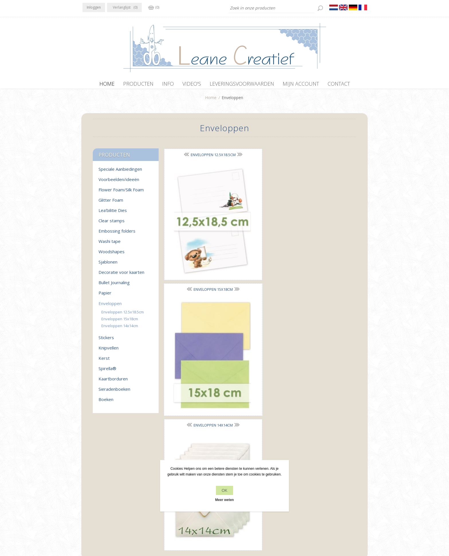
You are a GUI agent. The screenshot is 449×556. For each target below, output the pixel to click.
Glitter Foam (111, 203)
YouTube (122, 469)
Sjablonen (108, 265)
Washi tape (110, 244)
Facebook (88, 469)
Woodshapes (112, 254)
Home (210, 100)
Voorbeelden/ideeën (119, 182)
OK (224, 490)
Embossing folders (117, 234)
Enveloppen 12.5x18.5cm (122, 314)
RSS (111, 469)
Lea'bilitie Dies (113, 213)
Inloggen (94, 7)
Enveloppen (110, 306)
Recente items (311, 470)
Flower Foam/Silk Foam (121, 192)
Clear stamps (112, 223)
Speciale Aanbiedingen (120, 172)
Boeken (106, 402)
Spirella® (107, 371)
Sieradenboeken (114, 392)
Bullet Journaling (114, 285)
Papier (105, 295)
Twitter (99, 469)
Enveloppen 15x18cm (257, 157)
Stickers (106, 340)
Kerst (104, 361)
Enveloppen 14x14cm (119, 328)
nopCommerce (203, 525)
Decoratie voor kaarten (121, 275)
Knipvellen (109, 350)
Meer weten (224, 500)
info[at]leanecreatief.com (106, 493)
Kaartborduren (113, 381)
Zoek (302, 481)
